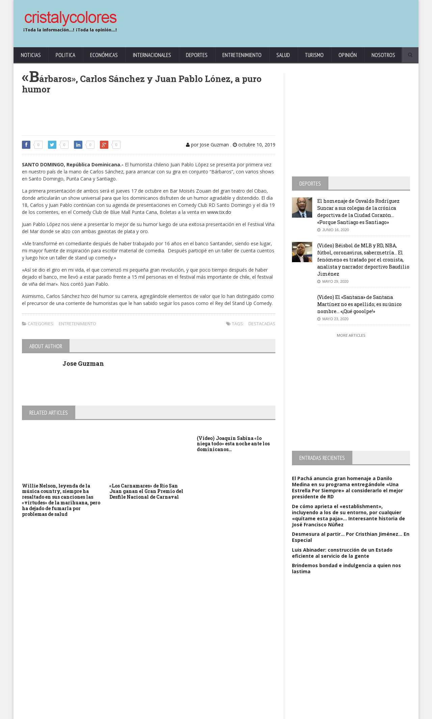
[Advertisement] (288, 20)
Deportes (197, 55)
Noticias (31, 55)
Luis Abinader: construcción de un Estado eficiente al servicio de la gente (342, 553)
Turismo (314, 55)
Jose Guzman (83, 363)
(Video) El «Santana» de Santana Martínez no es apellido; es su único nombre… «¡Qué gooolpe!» (359, 304)
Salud (283, 55)
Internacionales (152, 55)
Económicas (104, 55)
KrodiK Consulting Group (179, 712)
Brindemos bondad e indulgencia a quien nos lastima (346, 568)
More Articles (351, 335)
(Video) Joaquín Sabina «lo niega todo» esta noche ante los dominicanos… (233, 444)
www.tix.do (219, 212)
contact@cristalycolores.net (230, 712)
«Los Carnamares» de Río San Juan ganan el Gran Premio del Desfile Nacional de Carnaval (146, 491)
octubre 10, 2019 (254, 144)
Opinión (348, 55)
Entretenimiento (242, 55)
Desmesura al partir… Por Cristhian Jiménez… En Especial (350, 537)
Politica (65, 55)
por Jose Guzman (207, 144)
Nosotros (383, 55)
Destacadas (261, 324)
